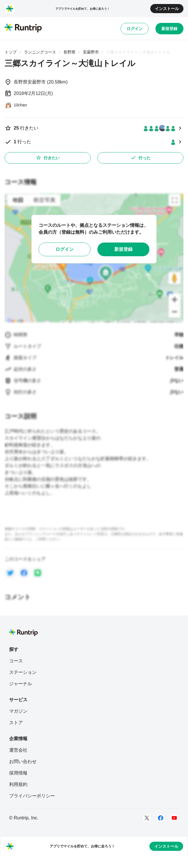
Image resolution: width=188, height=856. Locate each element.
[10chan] (16, 105)
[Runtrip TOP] (23, 28)
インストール (167, 8)
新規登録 (169, 28)
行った (141, 157)
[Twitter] (146, 818)
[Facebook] (160, 818)
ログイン (135, 28)
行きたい (48, 157)
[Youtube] (174, 818)
